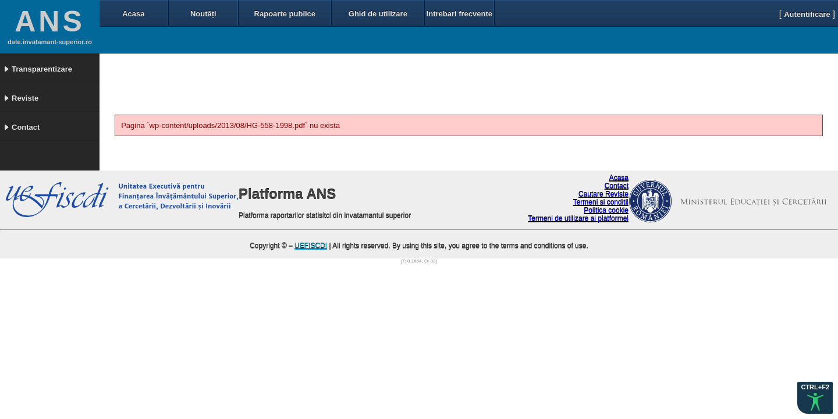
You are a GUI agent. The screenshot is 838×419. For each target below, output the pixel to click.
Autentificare (807, 14)
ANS (50, 21)
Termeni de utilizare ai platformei (578, 219)
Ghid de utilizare (378, 13)
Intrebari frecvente (459, 13)
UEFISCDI (310, 246)
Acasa (133, 13)
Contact (616, 186)
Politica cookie (606, 211)
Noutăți (203, 13)
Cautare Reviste (603, 194)
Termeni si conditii (600, 202)
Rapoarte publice (284, 13)
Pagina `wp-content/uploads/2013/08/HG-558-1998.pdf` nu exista (230, 125)
